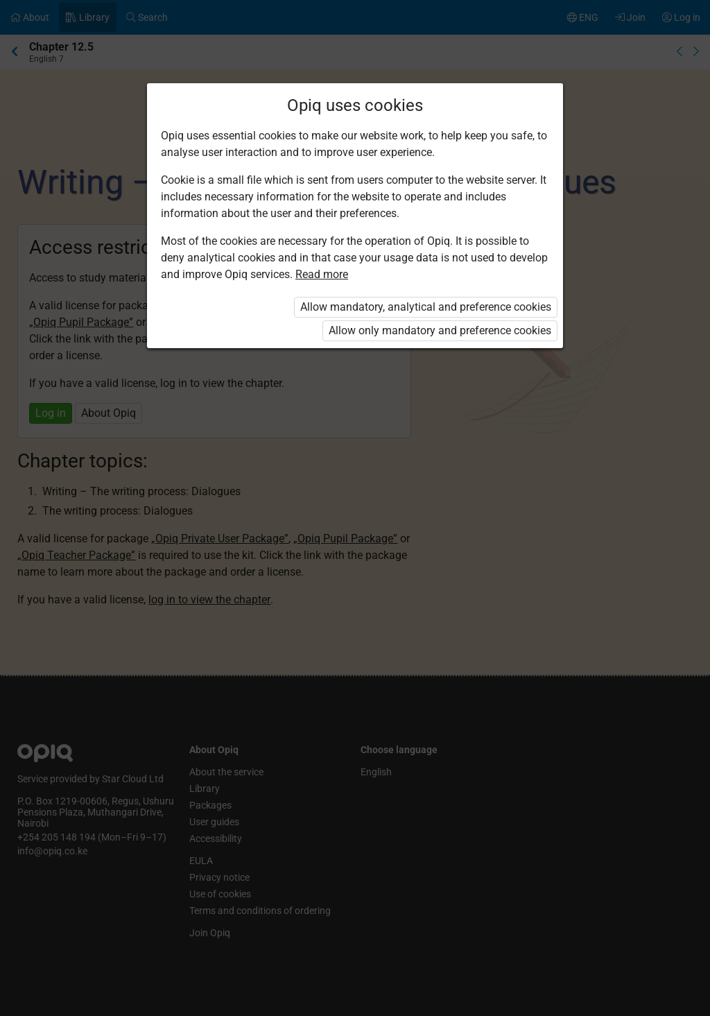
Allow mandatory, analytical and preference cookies (425, 306)
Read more (321, 274)
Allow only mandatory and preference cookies (440, 330)
